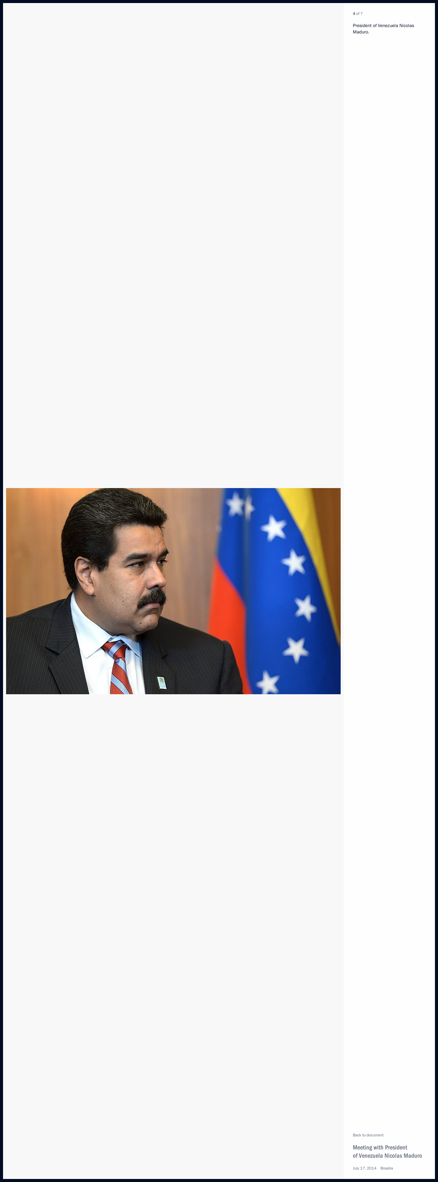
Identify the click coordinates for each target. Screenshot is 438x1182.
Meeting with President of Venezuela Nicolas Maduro (387, 1151)
